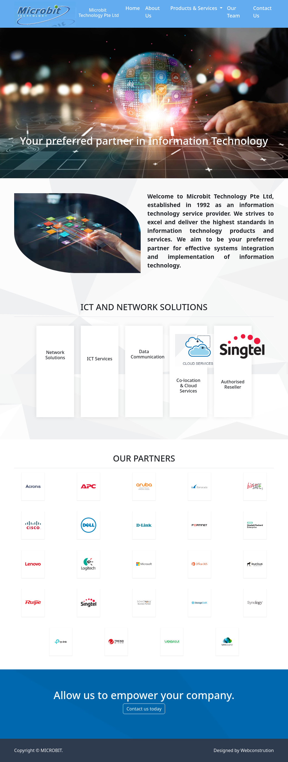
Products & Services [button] (194, 8)
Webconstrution (257, 750)
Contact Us (262, 12)
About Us (152, 12)
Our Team (233, 12)
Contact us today (144, 709)
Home (132, 8)
